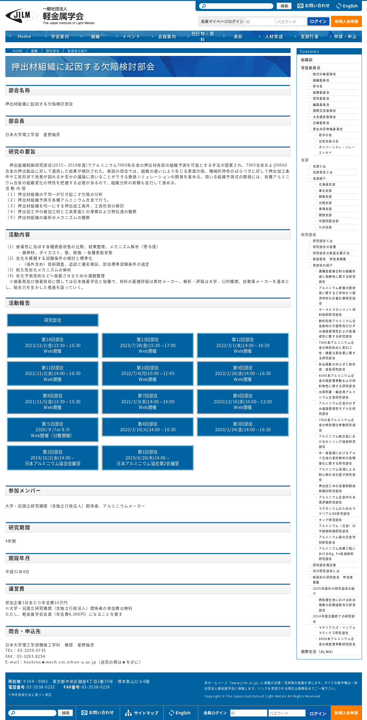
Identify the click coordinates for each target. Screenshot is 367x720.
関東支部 (325, 196)
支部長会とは (323, 172)
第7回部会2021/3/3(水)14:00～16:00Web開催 (147, 401)
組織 (34, 50)
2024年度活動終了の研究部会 (334, 619)
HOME (18, 50)
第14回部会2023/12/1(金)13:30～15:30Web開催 (53, 345)
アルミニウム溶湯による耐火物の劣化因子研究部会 (337, 474)
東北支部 (325, 190)
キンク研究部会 (330, 519)
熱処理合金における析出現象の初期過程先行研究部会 (337, 604)
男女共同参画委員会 (328, 129)
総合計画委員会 (324, 74)
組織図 (307, 59)
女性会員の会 (329, 141)
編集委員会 (321, 104)
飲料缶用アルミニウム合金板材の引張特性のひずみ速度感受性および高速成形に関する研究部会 (337, 329)
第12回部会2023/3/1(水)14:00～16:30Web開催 (243, 345)
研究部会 (52, 50)
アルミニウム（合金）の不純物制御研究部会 (337, 528)
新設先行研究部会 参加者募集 (333, 580)
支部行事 (310, 36)
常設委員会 (311, 67)
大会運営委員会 (324, 116)
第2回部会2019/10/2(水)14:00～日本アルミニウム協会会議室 (53, 457)
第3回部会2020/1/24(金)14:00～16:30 (243, 427)
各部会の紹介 (77, 50)
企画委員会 (321, 122)
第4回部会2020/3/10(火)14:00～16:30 (148, 427)
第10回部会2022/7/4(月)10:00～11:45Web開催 (147, 373)
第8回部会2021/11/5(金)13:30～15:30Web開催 (53, 401)
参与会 (318, 86)
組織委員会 (321, 80)
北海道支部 (327, 184)
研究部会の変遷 (324, 246)
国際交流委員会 (324, 110)
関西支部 (325, 215)
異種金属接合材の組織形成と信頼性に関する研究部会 (337, 276)
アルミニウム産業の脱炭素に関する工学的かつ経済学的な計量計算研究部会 (337, 296)
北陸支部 (325, 202)
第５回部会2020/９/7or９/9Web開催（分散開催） (53, 430)
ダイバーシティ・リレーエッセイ (337, 150)
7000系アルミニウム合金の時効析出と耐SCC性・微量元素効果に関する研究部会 (337, 350)
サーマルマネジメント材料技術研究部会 (337, 312)
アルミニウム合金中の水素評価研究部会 (337, 500)
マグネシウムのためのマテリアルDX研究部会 (337, 511)
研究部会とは (323, 241)
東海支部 (325, 208)
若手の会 (325, 135)
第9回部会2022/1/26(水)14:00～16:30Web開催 (243, 373)
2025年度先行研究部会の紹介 (334, 591)
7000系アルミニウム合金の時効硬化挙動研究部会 (337, 425)
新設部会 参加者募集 (329, 259)
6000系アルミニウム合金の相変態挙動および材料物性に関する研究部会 (337, 380)
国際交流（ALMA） (318, 651)
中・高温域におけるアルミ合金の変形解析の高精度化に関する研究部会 (337, 458)
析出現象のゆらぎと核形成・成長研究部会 (337, 367)
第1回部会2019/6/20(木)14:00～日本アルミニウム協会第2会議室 (147, 457)
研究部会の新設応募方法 (331, 253)
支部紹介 (319, 178)
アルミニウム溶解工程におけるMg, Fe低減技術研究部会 (337, 553)
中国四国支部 (329, 221)
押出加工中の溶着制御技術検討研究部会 (337, 488)
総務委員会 (321, 92)
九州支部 (325, 227)
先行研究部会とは (326, 571)
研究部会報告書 (324, 565)
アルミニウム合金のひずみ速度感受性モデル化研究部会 (337, 408)
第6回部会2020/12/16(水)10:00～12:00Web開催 (243, 401)
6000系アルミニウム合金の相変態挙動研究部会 (337, 641)
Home (24, 36)
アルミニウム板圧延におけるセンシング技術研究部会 (337, 441)
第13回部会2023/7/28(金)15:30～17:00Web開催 (148, 345)
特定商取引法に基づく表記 (32, 695)
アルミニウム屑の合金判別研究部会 (337, 540)
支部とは (319, 166)
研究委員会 (321, 98)
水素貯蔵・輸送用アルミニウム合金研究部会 (337, 394)
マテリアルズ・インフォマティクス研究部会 (337, 630)
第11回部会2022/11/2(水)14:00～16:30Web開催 (53, 373)
